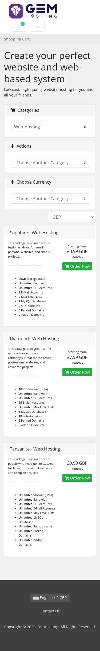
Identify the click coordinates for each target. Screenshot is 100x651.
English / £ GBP (50, 597)
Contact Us (50, 610)
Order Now (77, 266)
